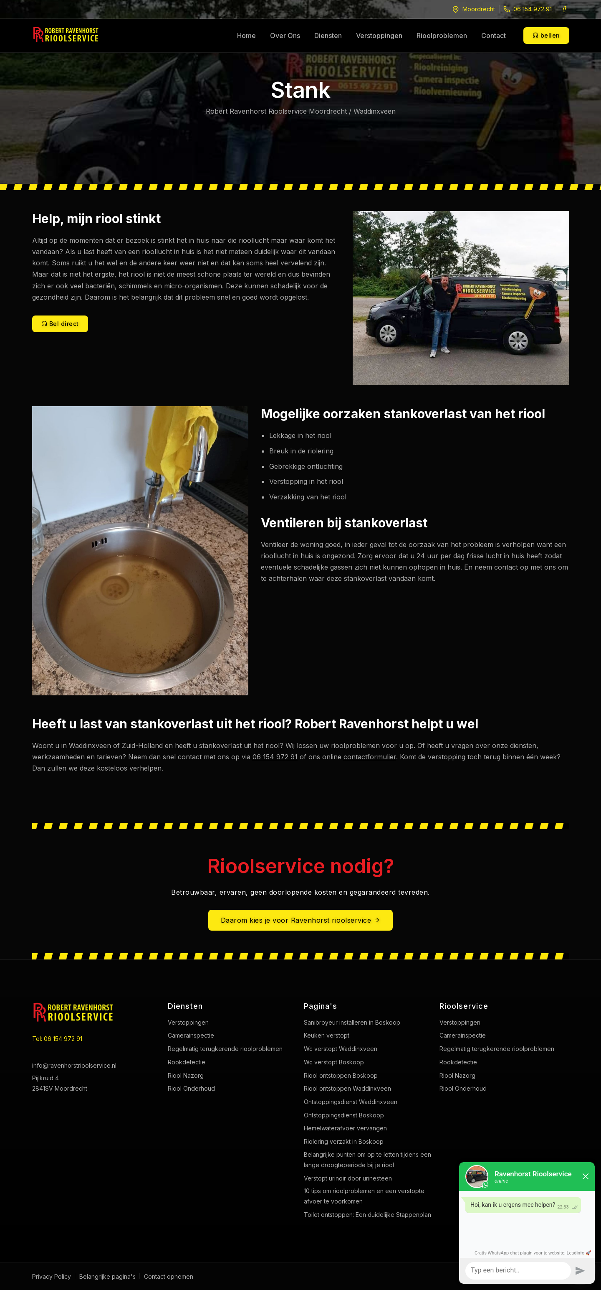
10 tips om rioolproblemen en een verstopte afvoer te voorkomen (364, 1196)
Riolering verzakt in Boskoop (344, 1141)
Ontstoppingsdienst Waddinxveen (350, 1101)
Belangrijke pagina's (107, 1276)
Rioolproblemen (442, 35)
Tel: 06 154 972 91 (57, 1038)
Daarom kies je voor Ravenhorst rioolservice (301, 920)
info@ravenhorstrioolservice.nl (74, 1065)
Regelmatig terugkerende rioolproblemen (225, 1048)
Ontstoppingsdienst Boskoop (344, 1115)
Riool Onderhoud (191, 1088)
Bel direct (60, 323)
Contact (493, 35)
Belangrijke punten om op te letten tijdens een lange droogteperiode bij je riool (367, 1159)
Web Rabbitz (535, 1276)
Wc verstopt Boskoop (334, 1062)
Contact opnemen (168, 1276)
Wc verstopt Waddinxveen (340, 1048)
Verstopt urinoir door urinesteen (348, 1178)
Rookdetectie (186, 1062)
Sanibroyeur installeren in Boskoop (352, 1022)
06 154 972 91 (532, 9)
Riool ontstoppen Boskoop (341, 1075)
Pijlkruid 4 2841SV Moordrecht (59, 1083)
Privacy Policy (51, 1276)
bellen (546, 35)
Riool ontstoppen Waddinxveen (347, 1088)
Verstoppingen (379, 35)
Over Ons (285, 35)
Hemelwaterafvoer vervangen (345, 1128)
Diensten (328, 35)
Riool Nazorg (186, 1075)
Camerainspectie (191, 1035)
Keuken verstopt (326, 1035)
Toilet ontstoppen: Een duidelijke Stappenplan (367, 1214)
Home (246, 35)
